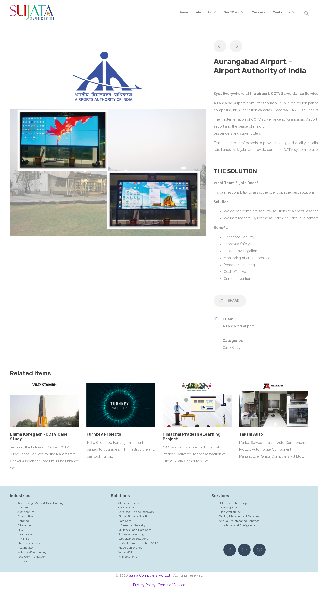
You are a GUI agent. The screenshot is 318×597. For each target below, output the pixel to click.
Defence (23, 521)
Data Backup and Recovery (136, 512)
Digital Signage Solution (134, 516)
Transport (23, 561)
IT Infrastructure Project (235, 503)
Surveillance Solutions (133, 538)
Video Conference (130, 547)
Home (183, 12)
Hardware (124, 521)
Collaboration (126, 507)
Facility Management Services (239, 516)
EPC (20, 530)
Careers (258, 12)
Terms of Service (171, 585)
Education (24, 525)
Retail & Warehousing (32, 552)
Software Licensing (131, 534)
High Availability (230, 512)
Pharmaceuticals (28, 543)
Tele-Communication (31, 556)
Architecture (25, 512)
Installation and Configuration (238, 525)
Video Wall (125, 552)
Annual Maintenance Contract (239, 521)
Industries (20, 495)
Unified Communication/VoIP (138, 543)
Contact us (281, 12)
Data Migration (228, 507)
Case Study (232, 348)
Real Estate (25, 547)
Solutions (120, 495)
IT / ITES (23, 538)
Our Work (231, 12)
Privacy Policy (144, 585)
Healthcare (24, 534)
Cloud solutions (128, 503)
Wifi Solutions (127, 556)
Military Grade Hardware (134, 530)
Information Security (132, 525)
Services (220, 495)
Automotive (25, 516)
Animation (24, 507)
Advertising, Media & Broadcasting (40, 503)
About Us (203, 12)
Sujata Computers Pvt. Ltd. (150, 575)
